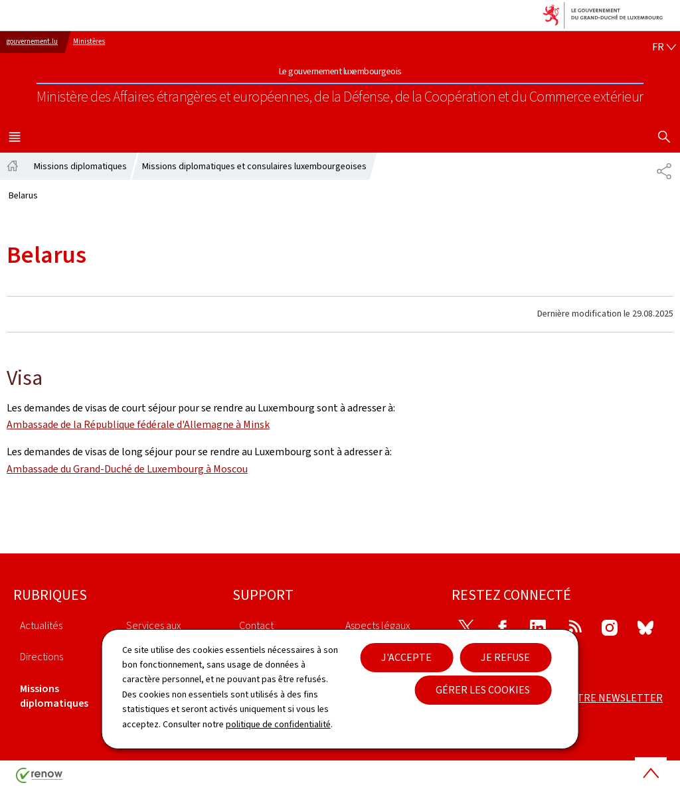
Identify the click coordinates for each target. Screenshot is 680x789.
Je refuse (505, 657)
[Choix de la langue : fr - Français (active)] (664, 47)
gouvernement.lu (32, 41)
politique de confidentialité (278, 724)
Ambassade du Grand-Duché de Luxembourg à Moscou (127, 469)
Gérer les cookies (483, 690)
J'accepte (406, 657)
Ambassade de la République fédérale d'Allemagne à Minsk (138, 424)
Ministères (89, 41)
